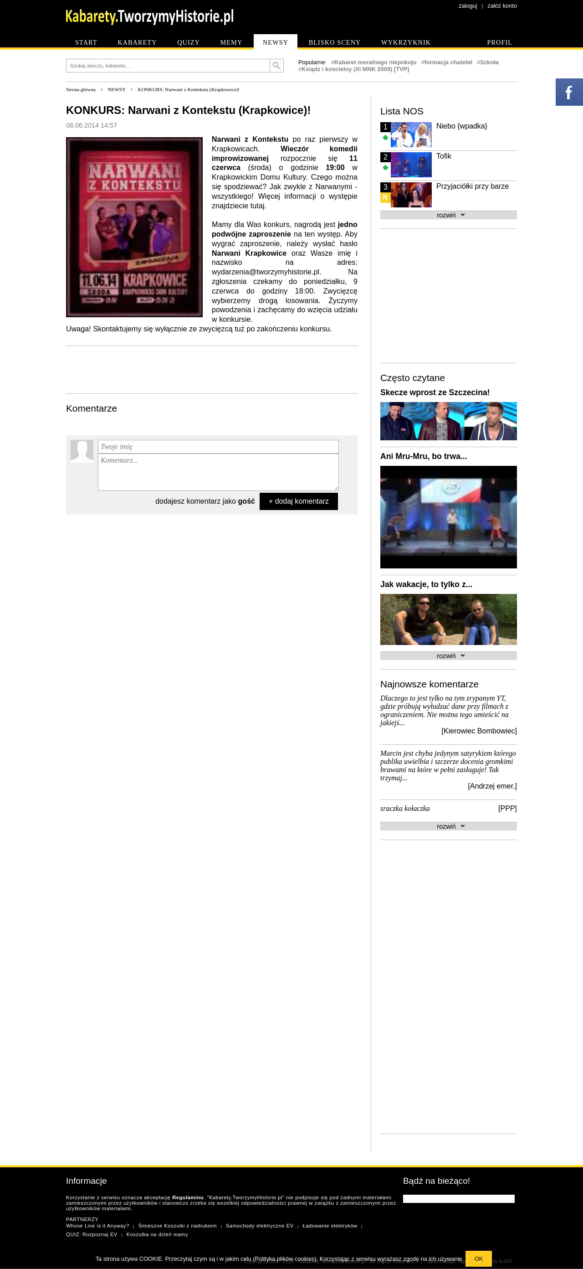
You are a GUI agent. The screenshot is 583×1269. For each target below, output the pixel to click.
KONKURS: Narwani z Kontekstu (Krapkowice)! (189, 89)
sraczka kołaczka (405, 808)
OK (479, 1258)
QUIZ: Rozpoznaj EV (92, 1234)
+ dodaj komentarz (299, 501)
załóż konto (502, 5)
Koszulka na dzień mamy (157, 1234)
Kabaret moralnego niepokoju (375, 62)
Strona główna (81, 89)
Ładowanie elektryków (329, 1225)
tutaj (258, 206)
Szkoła (489, 62)
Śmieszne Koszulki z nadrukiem (177, 1225)
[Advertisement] (211, 368)
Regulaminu (188, 1197)
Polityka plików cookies (285, 1258)
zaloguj (468, 5)
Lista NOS (402, 111)
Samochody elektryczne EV (260, 1225)
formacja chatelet (448, 62)
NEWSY (116, 89)
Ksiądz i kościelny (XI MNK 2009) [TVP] (355, 69)
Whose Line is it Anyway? (97, 1225)
